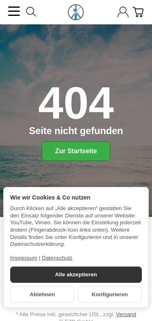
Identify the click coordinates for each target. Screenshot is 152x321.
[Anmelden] (123, 12)
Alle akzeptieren (76, 274)
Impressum (23, 258)
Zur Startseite (76, 150)
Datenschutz (57, 258)
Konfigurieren (110, 294)
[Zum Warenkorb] (138, 12)
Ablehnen (42, 294)
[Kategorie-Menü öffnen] (14, 11)
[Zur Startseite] (76, 12)
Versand (126, 314)
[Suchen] (31, 12)
